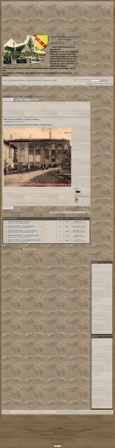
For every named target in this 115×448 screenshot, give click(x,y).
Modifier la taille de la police (110, 80)
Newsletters (89, 83)
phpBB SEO (57, 444)
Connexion (109, 83)
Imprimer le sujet (75, 80)
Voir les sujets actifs (26, 90)
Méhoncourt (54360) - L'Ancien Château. (22, 96)
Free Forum (63, 440)
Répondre (7, 99)
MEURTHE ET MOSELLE (19, 80)
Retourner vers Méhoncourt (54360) (13, 212)
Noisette (9, 121)
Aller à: (47, 212)
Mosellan (13, 237)
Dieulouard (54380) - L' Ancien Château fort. (23, 235)
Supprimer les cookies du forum (76, 412)
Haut (88, 115)
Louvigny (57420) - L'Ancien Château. (21, 226)
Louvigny (12, 227)
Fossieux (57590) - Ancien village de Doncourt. (24, 240)
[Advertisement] (94, 17)
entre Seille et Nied (79, 226)
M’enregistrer (101, 83)
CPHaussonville (14, 232)
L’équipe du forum (61, 412)
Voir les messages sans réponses (11, 90)
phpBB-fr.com (61, 443)
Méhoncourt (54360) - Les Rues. (19, 221)
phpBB (52, 438)
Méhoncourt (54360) (50, 80)
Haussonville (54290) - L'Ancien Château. (22, 231)
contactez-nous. (57, 433)
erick (12, 241)
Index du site (7, 80)
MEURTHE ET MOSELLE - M (35, 80)
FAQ (95, 83)
